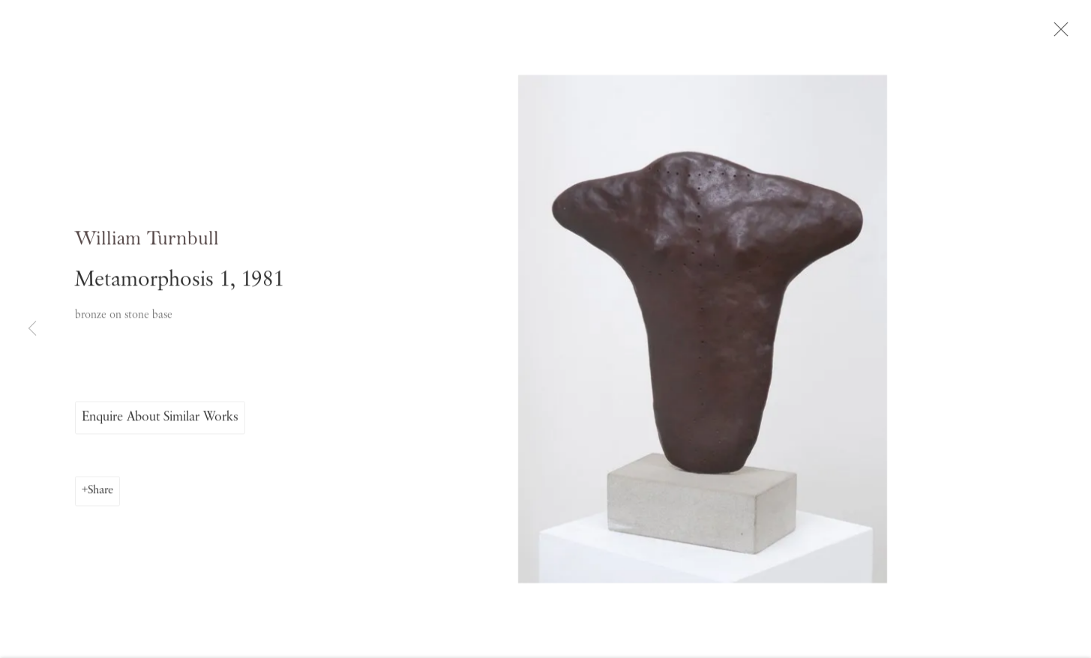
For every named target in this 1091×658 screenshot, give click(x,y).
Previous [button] (32, 329)
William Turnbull (147, 248)
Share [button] (100, 499)
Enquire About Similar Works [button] (160, 426)
